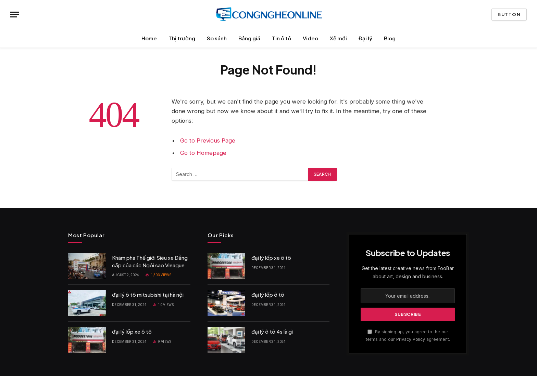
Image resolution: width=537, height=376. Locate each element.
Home (149, 38)
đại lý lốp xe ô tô (132, 331)
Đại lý (365, 38)
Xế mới (338, 38)
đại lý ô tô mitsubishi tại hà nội (148, 294)
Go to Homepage (203, 152)
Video (310, 38)
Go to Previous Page (207, 140)
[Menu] (14, 14)
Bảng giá (249, 38)
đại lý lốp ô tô (267, 294)
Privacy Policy (410, 339)
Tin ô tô (281, 38)
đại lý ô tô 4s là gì (272, 331)
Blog (390, 38)
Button (509, 14)
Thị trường (181, 38)
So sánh (217, 38)
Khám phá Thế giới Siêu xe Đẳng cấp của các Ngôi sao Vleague (150, 261)
